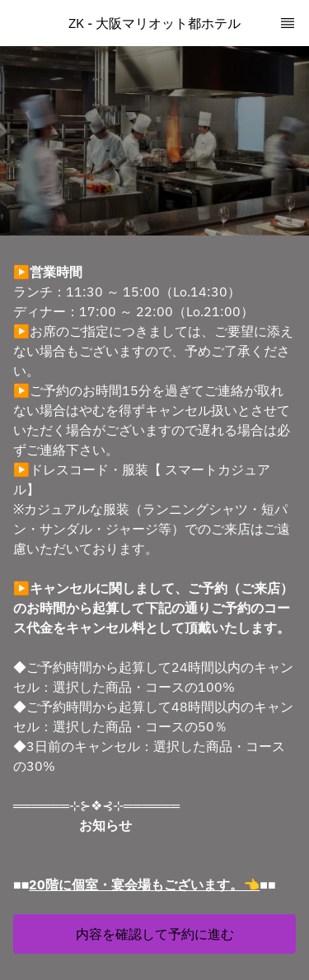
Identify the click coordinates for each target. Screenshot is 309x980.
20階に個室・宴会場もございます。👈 (144, 884)
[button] (154, 934)
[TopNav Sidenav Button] (287, 23)
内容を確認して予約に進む (155, 934)
